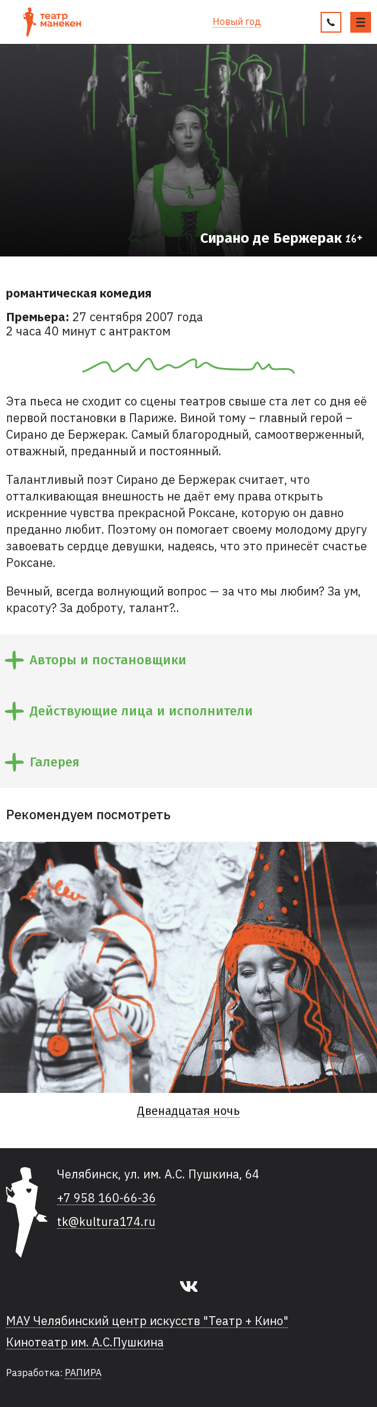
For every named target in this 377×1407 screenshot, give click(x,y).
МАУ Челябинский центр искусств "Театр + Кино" (147, 1321)
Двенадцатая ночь (188, 1111)
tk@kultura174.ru (106, 1222)
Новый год (237, 21)
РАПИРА (83, 1373)
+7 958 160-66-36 (106, 1198)
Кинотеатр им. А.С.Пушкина (85, 1342)
